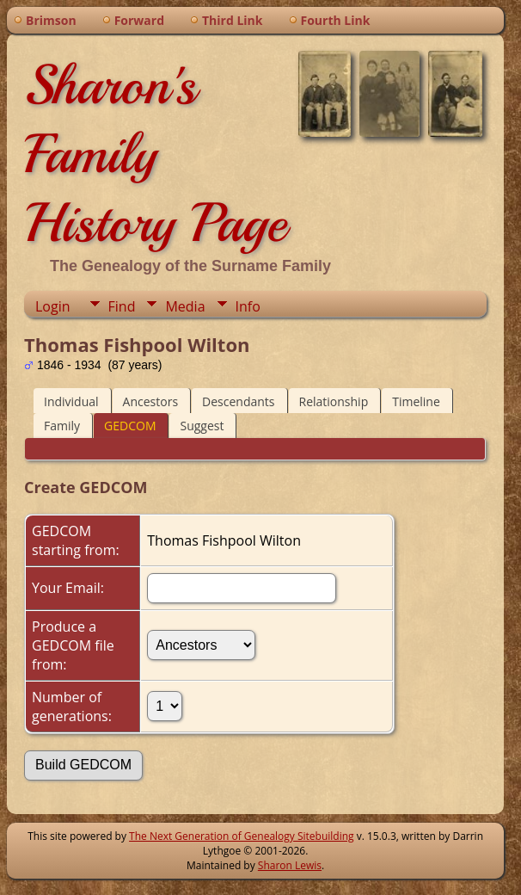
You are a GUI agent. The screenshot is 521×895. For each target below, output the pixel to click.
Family (62, 425)
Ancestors (150, 401)
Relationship (334, 401)
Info (248, 306)
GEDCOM (130, 425)
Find (122, 306)
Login (52, 306)
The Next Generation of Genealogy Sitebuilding (241, 836)
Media (185, 306)
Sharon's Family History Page (155, 154)
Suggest (202, 425)
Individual (71, 401)
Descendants (238, 401)
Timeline (416, 401)
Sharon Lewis (290, 865)
